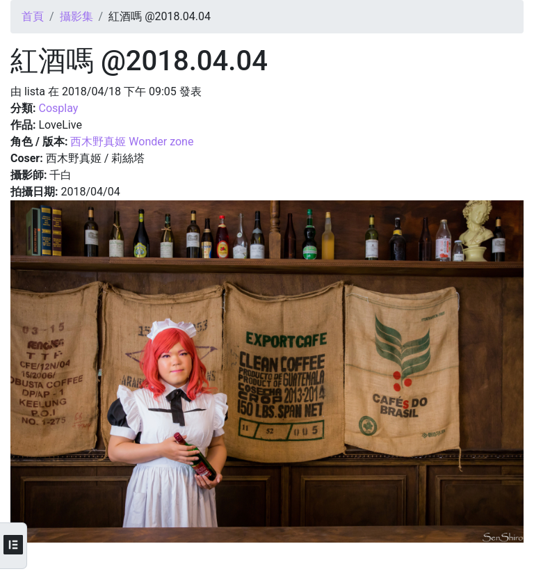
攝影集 (76, 16)
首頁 (33, 16)
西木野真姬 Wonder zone (131, 141)
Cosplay (58, 108)
